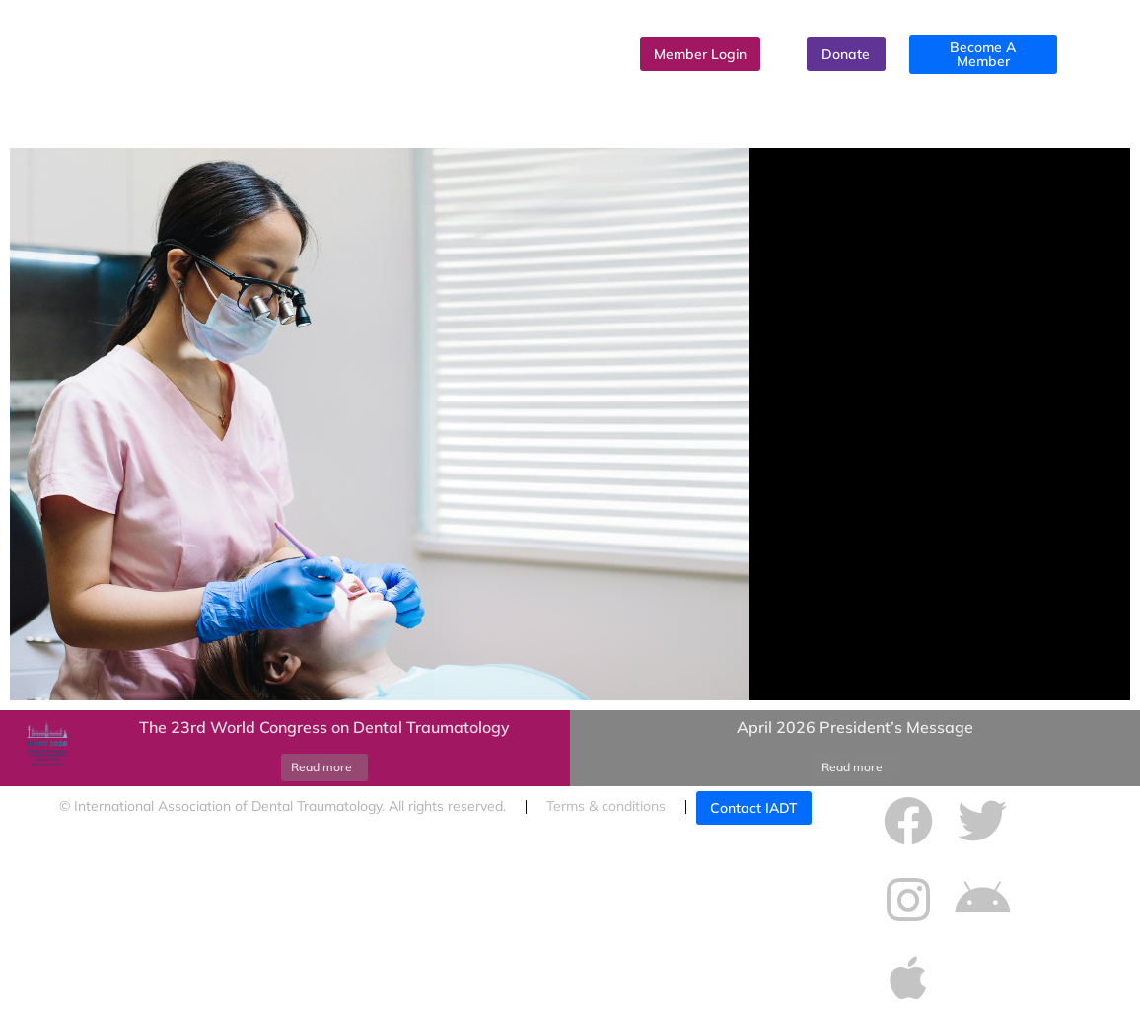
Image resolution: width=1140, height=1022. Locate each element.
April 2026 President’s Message (855, 727)
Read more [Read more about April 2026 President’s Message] (852, 767)
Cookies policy (104, 846)
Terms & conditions (606, 806)
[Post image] (44, 748)
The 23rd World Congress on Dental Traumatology (324, 727)
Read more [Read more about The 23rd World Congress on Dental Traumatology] (321, 767)
